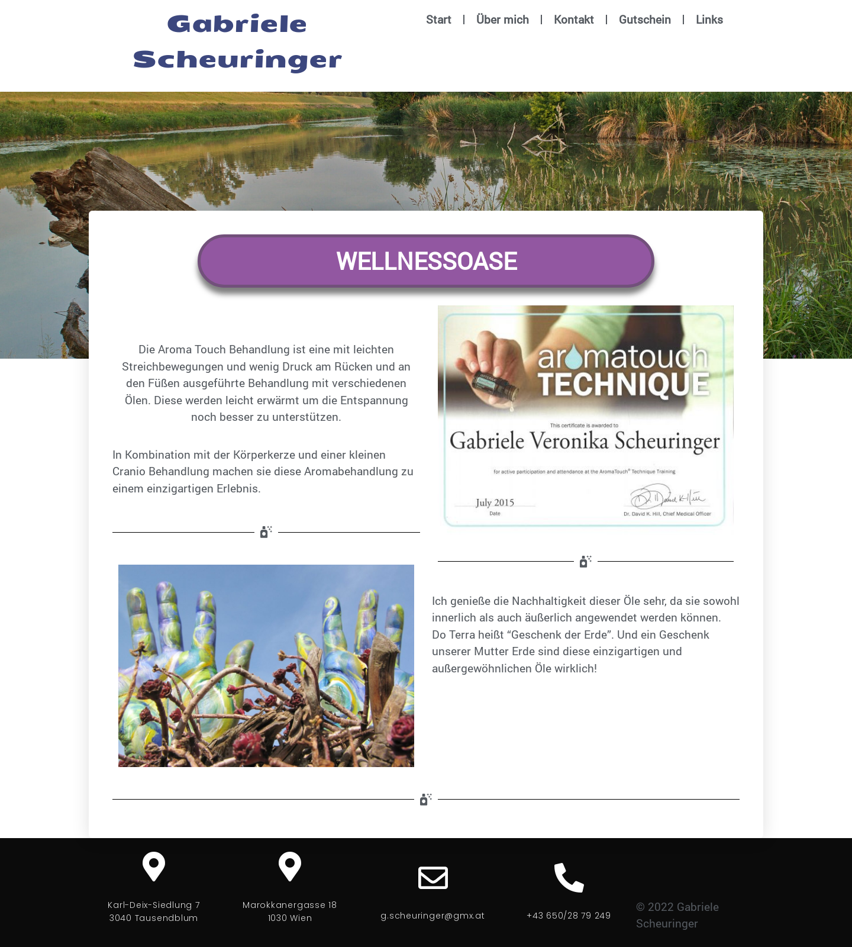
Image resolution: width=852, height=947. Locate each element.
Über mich (502, 19)
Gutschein (645, 19)
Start (438, 19)
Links (709, 19)
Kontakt (574, 19)
